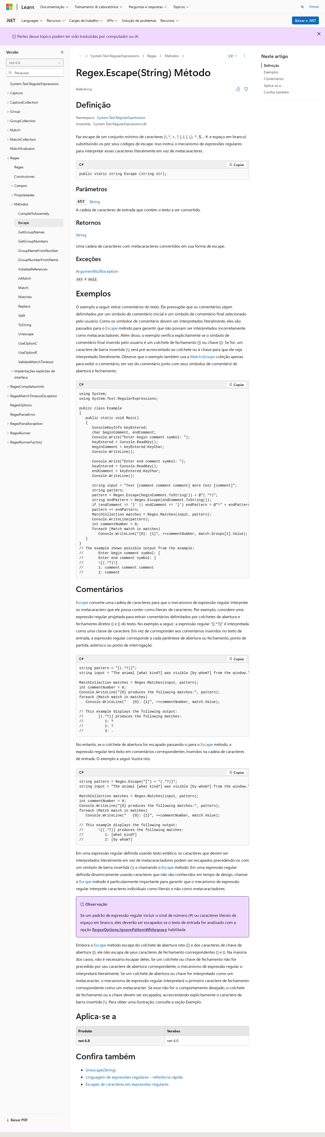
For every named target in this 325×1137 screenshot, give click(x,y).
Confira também (276, 92)
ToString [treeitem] (24, 324)
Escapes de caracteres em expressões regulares (127, 1084)
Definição (271, 65)
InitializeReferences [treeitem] (32, 269)
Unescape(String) (101, 1069)
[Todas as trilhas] (80, 56)
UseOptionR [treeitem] (27, 352)
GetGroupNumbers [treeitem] (33, 241)
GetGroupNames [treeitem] (31, 232)
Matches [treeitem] (25, 296)
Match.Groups (202, 356)
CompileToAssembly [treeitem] (33, 213)
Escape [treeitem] (23, 222)
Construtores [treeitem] (24, 176)
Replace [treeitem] (24, 306)
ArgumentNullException (97, 271)
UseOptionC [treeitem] (27, 343)
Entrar (314, 6)
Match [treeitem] (23, 287)
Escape (111, 328)
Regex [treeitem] (18, 167)
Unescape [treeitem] (26, 333)
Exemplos (271, 72)
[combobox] (34, 63)
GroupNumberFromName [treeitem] (38, 259)
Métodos (172, 55)
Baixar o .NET (305, 20)
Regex (151, 55)
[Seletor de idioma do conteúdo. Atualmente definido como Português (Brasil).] (25, 1129)
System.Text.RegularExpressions (115, 55)
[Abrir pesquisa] (302, 6)
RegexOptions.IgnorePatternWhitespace (129, 929)
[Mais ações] (244, 56)
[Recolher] (62, 52)
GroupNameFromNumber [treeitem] (38, 250)
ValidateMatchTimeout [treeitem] (35, 361)
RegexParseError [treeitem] (22, 414)
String (94, 201)
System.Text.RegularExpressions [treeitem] (34, 83)
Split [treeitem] (21, 315)
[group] (162, 483)
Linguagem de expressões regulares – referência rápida (134, 1077)
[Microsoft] (9, 7)
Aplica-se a (272, 85)
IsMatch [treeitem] (24, 278)
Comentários (274, 78)
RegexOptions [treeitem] (21, 405)
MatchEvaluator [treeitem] (22, 148)
